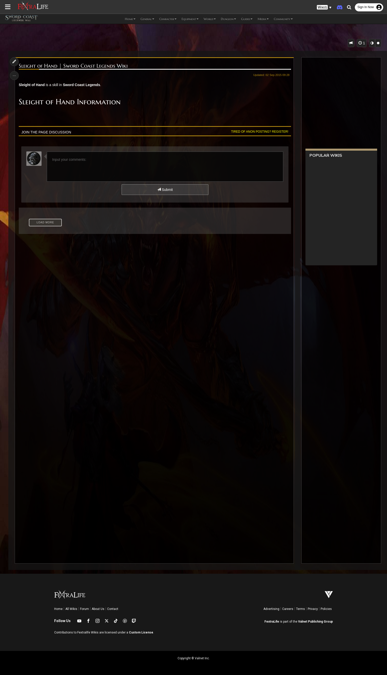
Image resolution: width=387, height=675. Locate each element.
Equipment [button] (190, 19)
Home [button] (130, 19)
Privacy (313, 609)
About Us (98, 609)
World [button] (210, 19)
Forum (84, 609)
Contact (112, 609)
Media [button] (263, 19)
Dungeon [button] (228, 19)
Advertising (271, 609)
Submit (165, 190)
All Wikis (71, 609)
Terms (300, 609)
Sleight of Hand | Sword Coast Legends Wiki (73, 66)
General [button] (147, 19)
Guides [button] (247, 19)
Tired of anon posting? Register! (259, 131)
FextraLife (271, 621)
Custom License (141, 632)
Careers (287, 609)
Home (58, 609)
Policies (326, 609)
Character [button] (168, 19)
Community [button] (283, 19)
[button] (324, 7)
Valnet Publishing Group (315, 621)
